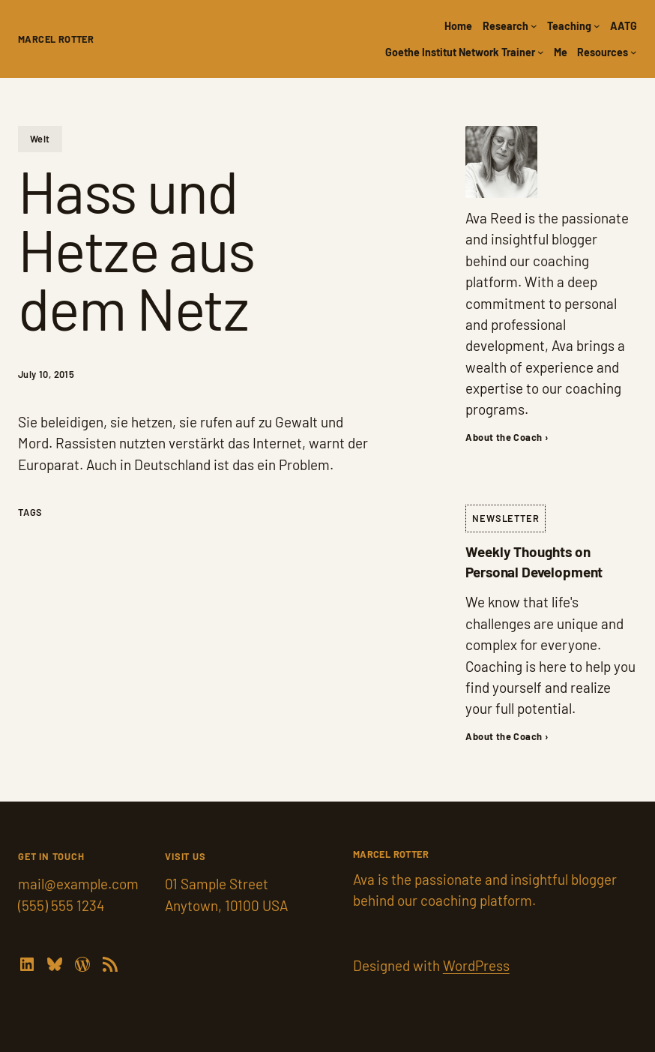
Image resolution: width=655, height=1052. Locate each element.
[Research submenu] (534, 25)
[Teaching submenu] (597, 25)
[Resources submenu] (633, 52)
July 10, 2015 (46, 374)
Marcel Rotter (56, 39)
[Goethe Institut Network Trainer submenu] (540, 52)
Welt (40, 139)
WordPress (476, 965)
